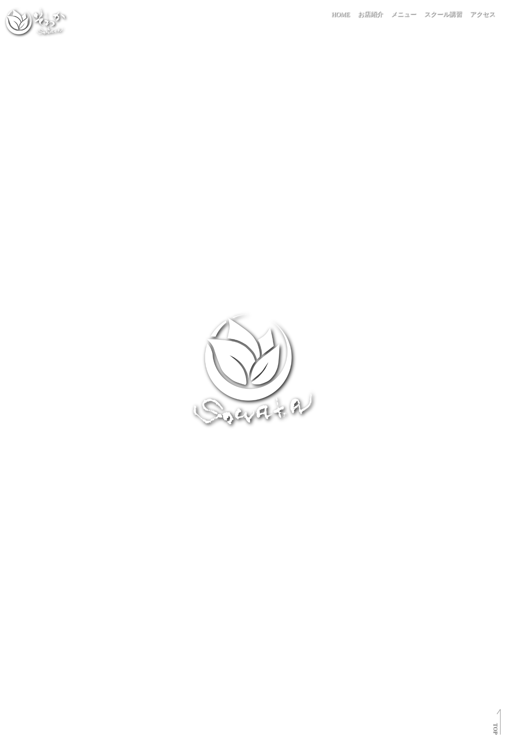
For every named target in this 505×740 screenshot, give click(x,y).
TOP (495, 728)
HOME (340, 14)
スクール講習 (443, 14)
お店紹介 (370, 14)
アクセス (482, 14)
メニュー (403, 14)
